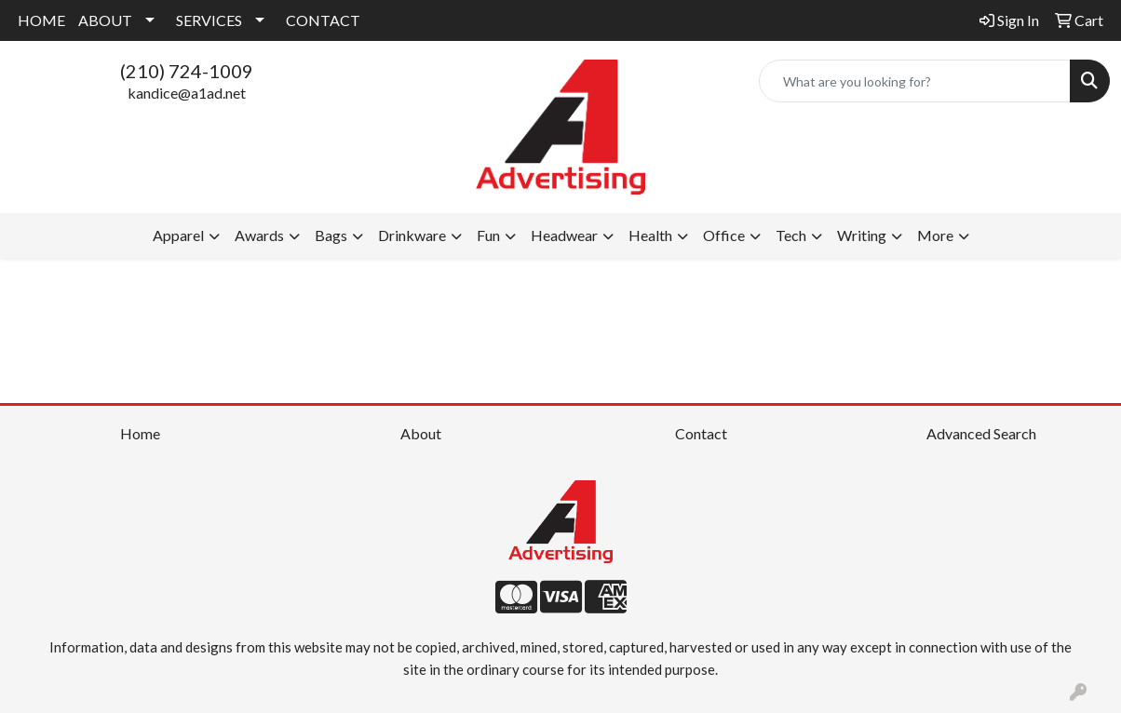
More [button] (935, 235)
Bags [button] (331, 235)
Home (140, 433)
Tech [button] (791, 235)
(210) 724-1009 (186, 71)
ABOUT (105, 20)
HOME (41, 20)
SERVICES (209, 20)
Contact (701, 433)
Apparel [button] (178, 235)
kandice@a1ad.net (187, 92)
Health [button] (650, 235)
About (420, 433)
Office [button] (724, 235)
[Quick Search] (915, 81)
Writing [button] (861, 235)
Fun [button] (488, 235)
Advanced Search (981, 433)
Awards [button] (259, 235)
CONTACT (323, 20)
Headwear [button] (564, 235)
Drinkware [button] (412, 235)
